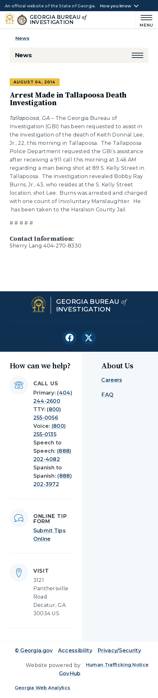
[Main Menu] (144, 19)
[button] (137, 55)
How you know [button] (115, 6)
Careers (111, 380)
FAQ (107, 395)
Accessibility (75, 650)
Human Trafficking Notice (117, 665)
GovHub (70, 674)
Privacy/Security (119, 650)
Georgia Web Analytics (43, 688)
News (22, 38)
